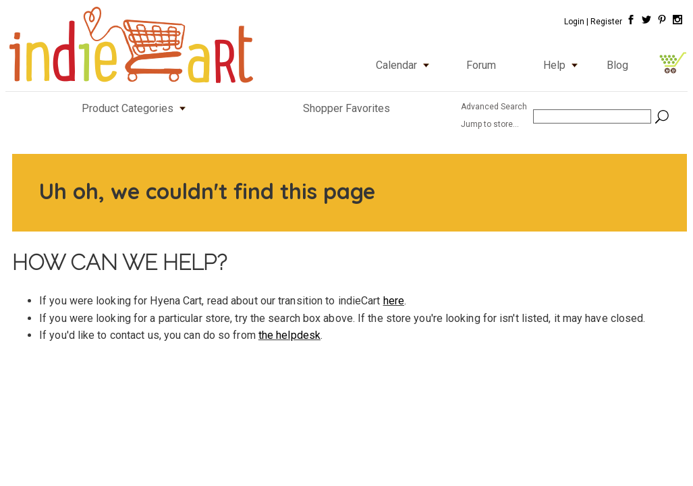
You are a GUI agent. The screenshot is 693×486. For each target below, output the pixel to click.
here (393, 300)
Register (606, 21)
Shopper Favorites (346, 108)
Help (563, 65)
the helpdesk (289, 335)
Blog (617, 65)
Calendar (405, 65)
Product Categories (137, 108)
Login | (576, 21)
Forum (481, 65)
